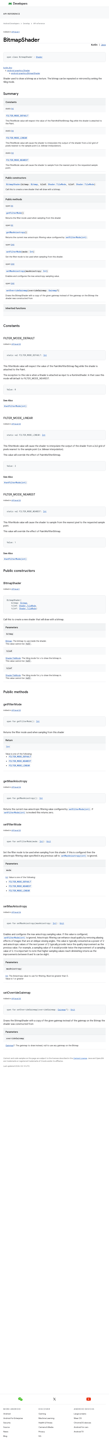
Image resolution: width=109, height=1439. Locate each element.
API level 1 (15, 32)
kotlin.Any (7, 68)
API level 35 (16, 998)
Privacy (42, 1431)
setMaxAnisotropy (15, 271)
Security (7, 1422)
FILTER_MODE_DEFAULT (17, 115)
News (5, 1431)
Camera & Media (46, 1427)
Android (7, 1413)
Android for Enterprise (13, 1418)
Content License (80, 1058)
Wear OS (78, 1418)
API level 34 (16, 787)
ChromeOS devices (82, 1422)
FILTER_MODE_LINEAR (16, 138)
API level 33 (16, 344)
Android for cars (81, 1427)
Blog (5, 1436)
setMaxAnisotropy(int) (73, 855)
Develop (26, 23)
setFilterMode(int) (76, 237)
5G (40, 1436)
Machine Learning (46, 1418)
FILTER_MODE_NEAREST (17, 160)
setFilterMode (13, 251)
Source (6, 1427)
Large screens (80, 1413)
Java (103, 45)
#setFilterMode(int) (15, 406)
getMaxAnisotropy (15, 232)
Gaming (42, 1413)
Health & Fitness (45, 1422)
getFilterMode (13, 213)
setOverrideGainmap (16, 290)
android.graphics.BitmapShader (25, 73)
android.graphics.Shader (18, 70)
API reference (11, 14)
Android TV (79, 1431)
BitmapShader (13, 184)
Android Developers (11, 23)
